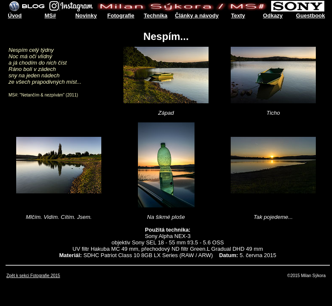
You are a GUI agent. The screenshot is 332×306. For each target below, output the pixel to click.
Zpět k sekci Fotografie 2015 (33, 275)
